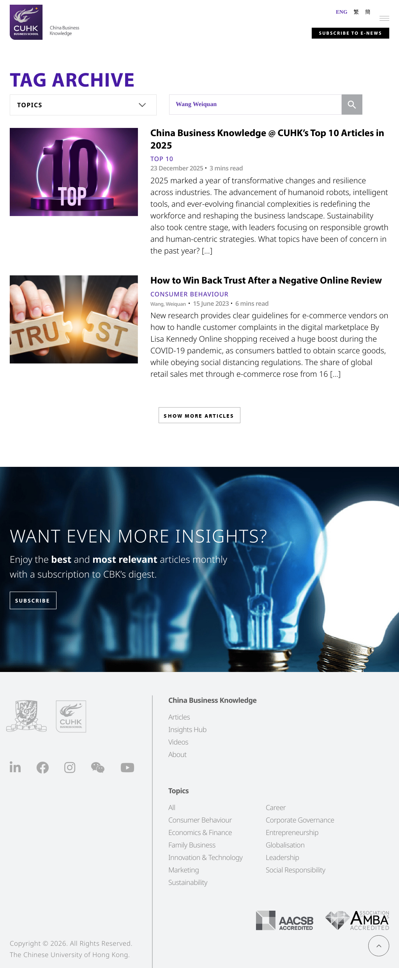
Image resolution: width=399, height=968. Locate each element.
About (177, 754)
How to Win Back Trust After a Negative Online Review (266, 280)
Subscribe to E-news (338, 31)
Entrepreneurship (292, 832)
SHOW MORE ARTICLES (199, 417)
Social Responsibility (295, 869)
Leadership (282, 857)
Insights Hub (187, 729)
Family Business (191, 844)
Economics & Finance (200, 832)
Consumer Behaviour (189, 294)
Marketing (183, 869)
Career (276, 807)
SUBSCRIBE (38, 600)
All (171, 807)
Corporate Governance (300, 819)
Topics (29, 105)
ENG (341, 12)
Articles (179, 717)
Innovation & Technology (205, 857)
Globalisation (285, 844)
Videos (178, 741)
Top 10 (161, 158)
